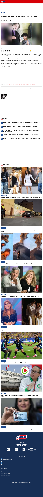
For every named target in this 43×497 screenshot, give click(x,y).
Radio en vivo (3, 476)
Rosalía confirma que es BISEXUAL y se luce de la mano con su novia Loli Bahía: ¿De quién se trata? (21, 197)
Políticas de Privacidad (5, 475)
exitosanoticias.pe (6, 461)
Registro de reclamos (5, 470)
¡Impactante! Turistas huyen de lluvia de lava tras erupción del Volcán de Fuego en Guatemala (20, 263)
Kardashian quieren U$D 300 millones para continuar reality (21, 84)
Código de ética (4, 468)
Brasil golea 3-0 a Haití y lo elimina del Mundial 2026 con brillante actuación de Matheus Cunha (20, 362)
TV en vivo (3, 471)
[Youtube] (20, 445)
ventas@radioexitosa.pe (7, 459)
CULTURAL (11, 88)
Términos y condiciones (5, 473)
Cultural (3, 12)
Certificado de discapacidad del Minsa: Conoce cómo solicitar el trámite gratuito (18, 429)
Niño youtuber (31, 88)
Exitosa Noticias (17, 88)
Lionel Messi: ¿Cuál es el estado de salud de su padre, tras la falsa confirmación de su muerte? (21, 296)
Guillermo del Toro (24, 88)
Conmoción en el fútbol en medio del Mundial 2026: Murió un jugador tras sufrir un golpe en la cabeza (22, 122)
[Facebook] (17, 445)
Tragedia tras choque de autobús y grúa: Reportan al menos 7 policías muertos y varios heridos (21, 134)
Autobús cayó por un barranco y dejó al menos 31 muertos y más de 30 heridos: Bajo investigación (21, 138)
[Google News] (24, 445)
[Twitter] (19, 445)
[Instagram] (22, 445)
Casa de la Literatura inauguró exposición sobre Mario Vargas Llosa (22, 95)
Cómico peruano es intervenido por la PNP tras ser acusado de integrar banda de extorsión (20, 126)
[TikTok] (26, 445)
